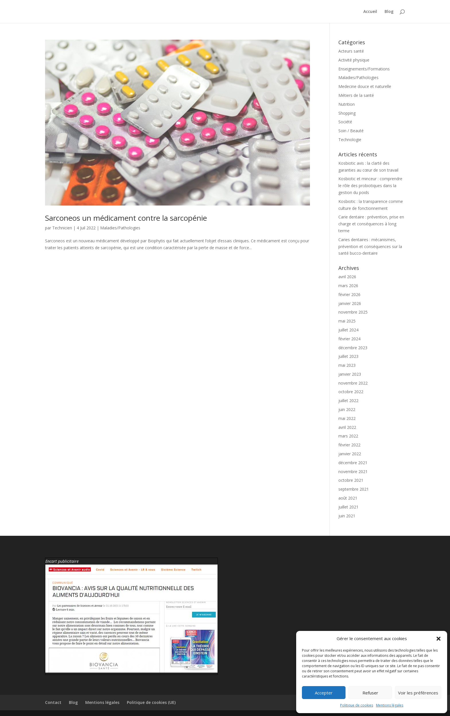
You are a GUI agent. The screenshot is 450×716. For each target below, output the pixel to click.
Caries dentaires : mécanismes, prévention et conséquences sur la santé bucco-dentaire (370, 246)
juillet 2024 (348, 330)
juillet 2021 (348, 507)
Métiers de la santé (356, 95)
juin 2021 (346, 516)
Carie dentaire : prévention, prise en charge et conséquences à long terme (371, 223)
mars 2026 (348, 285)
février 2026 (349, 294)
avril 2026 (347, 276)
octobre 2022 (350, 391)
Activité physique (353, 60)
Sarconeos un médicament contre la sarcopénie (126, 218)
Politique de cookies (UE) (151, 702)
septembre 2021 (353, 489)
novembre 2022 (353, 383)
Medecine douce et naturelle (364, 86)
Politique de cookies (356, 705)
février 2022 (349, 445)
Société (345, 121)
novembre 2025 (353, 312)
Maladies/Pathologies (120, 228)
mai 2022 (347, 418)
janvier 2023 (349, 374)
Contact (53, 702)
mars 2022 (348, 436)
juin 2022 (346, 409)
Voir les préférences (418, 693)
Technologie (349, 139)
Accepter (324, 693)
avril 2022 (347, 427)
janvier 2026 (349, 303)
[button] (438, 639)
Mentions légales (389, 705)
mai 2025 (347, 321)
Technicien (62, 228)
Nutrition (346, 104)
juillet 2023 (348, 356)
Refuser (370, 693)
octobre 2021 (350, 480)
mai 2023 (347, 365)
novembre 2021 (353, 471)
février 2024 (349, 338)
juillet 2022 (348, 400)
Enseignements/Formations (364, 69)
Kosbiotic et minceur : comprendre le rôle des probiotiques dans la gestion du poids (370, 185)
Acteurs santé (351, 51)
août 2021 (347, 498)
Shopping (347, 113)
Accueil (370, 11)
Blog (389, 11)
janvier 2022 (349, 453)
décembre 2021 (352, 462)
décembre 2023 (352, 347)
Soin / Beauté (351, 130)
